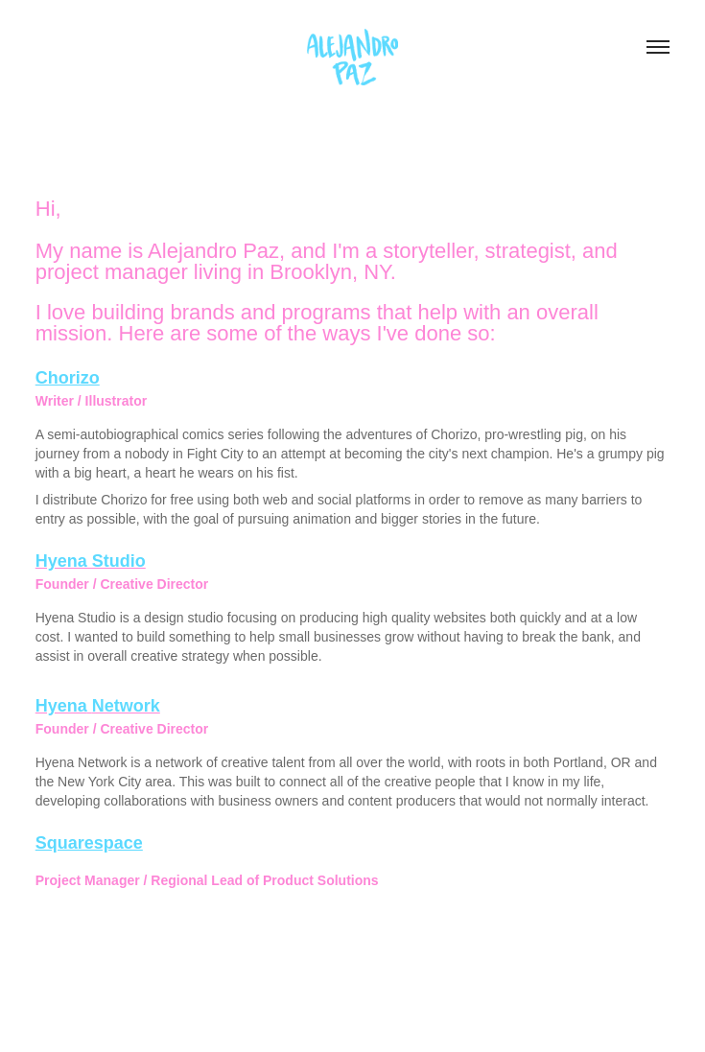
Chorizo (67, 377)
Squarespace (89, 843)
